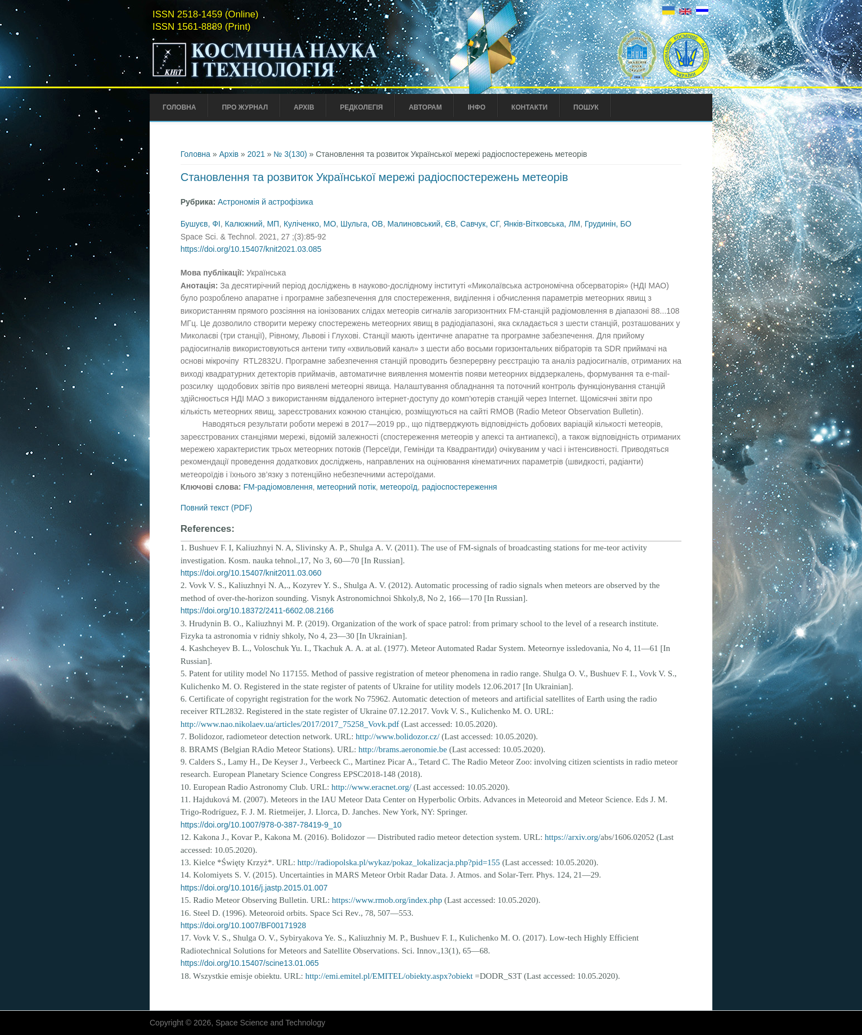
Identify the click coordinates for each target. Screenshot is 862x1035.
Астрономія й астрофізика (265, 201)
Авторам (425, 107)
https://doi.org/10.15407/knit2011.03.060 (251, 572)
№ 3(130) (290, 154)
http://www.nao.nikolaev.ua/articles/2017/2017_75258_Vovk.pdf (290, 724)
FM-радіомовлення (277, 486)
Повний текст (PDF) (217, 507)
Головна (179, 107)
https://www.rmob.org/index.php (387, 900)
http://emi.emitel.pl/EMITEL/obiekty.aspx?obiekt (389, 975)
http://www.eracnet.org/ (371, 787)
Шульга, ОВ (361, 223)
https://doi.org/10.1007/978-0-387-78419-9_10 (261, 824)
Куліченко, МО (310, 223)
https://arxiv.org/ (572, 837)
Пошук (586, 107)
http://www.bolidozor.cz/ (397, 736)
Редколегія (361, 107)
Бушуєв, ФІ (201, 223)
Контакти (529, 107)
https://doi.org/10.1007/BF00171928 (243, 925)
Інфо (477, 107)
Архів (304, 107)
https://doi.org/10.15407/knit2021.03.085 (251, 249)
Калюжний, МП (252, 223)
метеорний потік (346, 486)
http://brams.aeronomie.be (402, 749)
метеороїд (398, 486)
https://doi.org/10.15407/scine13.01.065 (250, 963)
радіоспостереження (459, 486)
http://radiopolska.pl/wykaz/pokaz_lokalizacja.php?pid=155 (399, 862)
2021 (256, 154)
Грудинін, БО (608, 223)
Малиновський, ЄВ (421, 223)
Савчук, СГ (479, 223)
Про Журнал (245, 107)
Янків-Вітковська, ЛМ (542, 223)
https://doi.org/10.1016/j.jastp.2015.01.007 (254, 887)
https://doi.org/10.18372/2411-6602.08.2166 (257, 610)
